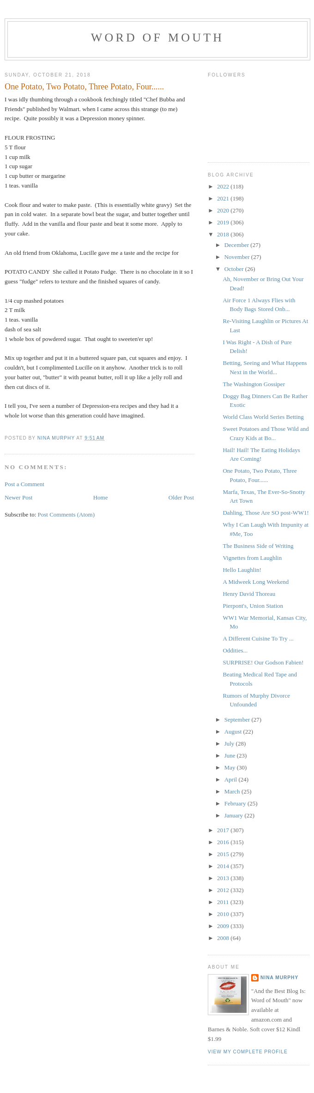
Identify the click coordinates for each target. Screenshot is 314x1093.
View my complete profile (248, 1051)
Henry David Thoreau (249, 593)
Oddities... (235, 650)
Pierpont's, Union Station (253, 605)
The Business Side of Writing (258, 545)
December (237, 244)
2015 (223, 854)
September (238, 719)
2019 (223, 222)
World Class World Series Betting (263, 416)
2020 (223, 210)
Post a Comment (24, 484)
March (233, 791)
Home (100, 497)
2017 (223, 830)
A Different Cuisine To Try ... (258, 638)
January (234, 815)
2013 (223, 878)
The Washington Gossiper (253, 384)
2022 (223, 186)
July (230, 743)
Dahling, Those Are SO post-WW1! (265, 512)
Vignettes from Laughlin (252, 557)
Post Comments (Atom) (66, 514)
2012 (223, 890)
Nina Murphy (279, 977)
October (234, 268)
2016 (223, 842)
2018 (223, 234)
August (233, 731)
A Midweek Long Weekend (256, 581)
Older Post (181, 497)
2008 (223, 937)
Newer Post (18, 497)
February (236, 803)
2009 (223, 926)
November (237, 256)
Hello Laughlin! (242, 569)
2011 (223, 902)
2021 (223, 198)
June (230, 755)
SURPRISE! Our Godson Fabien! (263, 662)
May (230, 767)
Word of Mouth (157, 37)
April (231, 779)
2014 (223, 866)
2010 (223, 914)
